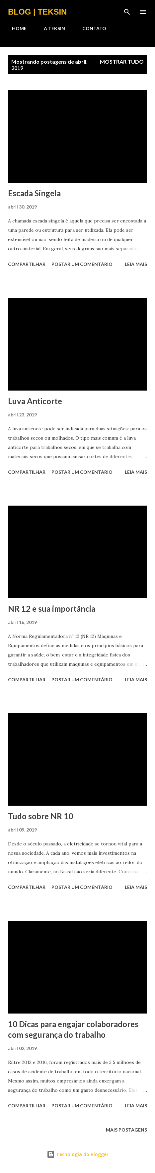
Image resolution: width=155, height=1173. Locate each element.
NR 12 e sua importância (51, 608)
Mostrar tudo (122, 61)
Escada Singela (34, 193)
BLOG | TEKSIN (37, 11)
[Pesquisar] (127, 12)
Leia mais (136, 264)
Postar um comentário (82, 264)
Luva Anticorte (35, 401)
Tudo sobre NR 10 (40, 816)
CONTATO (90, 28)
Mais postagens (126, 1130)
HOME (15, 28)
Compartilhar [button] (26, 264)
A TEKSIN (50, 28)
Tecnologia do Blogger (78, 1154)
